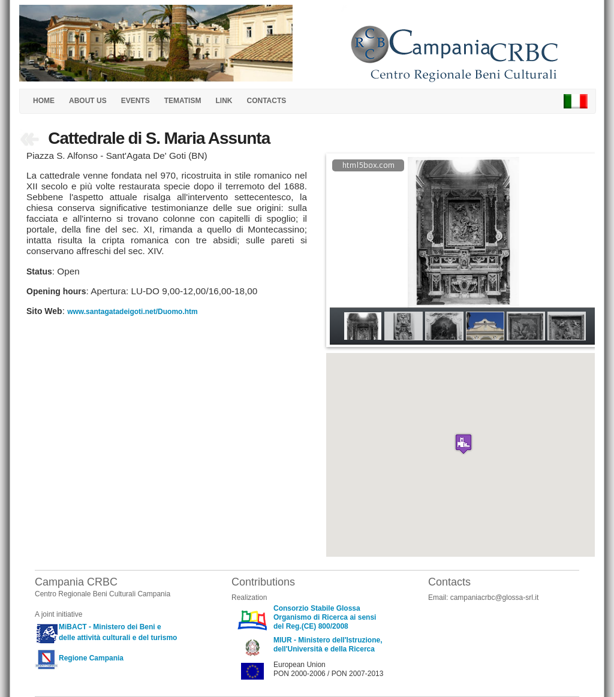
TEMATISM (182, 100)
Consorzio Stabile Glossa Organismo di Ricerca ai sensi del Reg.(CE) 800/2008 (324, 617)
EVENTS (135, 100)
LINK (223, 100)
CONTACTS (266, 100)
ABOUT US (88, 100)
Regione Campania (91, 658)
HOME (44, 100)
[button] (463, 444)
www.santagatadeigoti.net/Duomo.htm (132, 311)
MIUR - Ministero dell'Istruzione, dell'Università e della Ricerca (328, 644)
